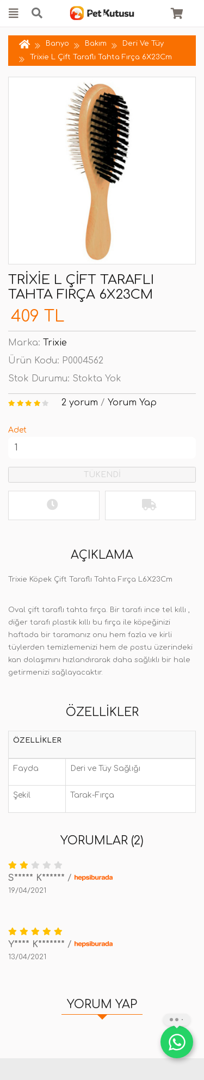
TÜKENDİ (102, 475)
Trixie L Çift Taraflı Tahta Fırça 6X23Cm (101, 57)
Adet (17, 430)
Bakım (96, 43)
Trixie (55, 343)
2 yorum (79, 403)
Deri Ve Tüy (143, 43)
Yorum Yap (132, 403)
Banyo (57, 43)
